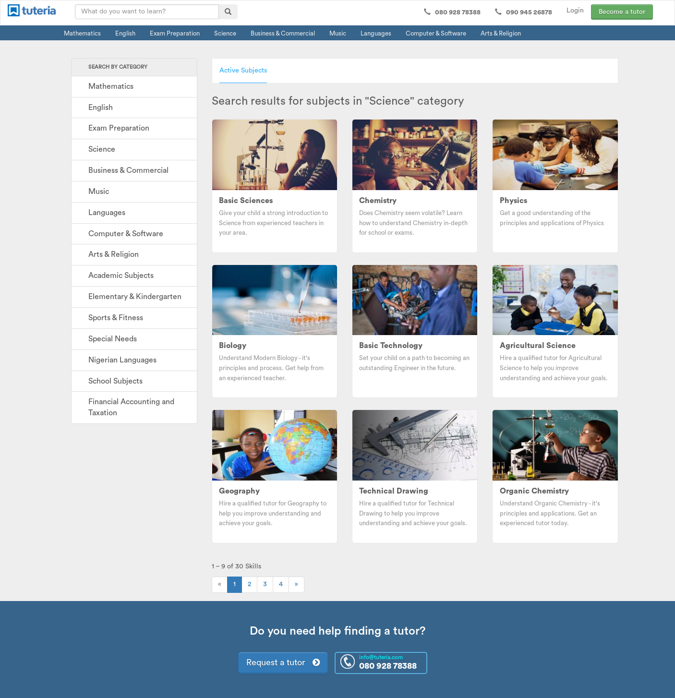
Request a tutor (283, 662)
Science (225, 33)
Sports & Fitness (115, 318)
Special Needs (112, 339)
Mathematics (82, 33)
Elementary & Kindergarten (134, 297)
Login (575, 10)
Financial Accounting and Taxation (131, 407)
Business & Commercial (283, 33)
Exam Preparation (175, 33)
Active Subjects (243, 70)
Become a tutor (622, 12)
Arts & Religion (501, 33)
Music (337, 33)
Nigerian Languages (122, 360)
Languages (376, 33)
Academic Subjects (121, 275)
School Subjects (115, 381)
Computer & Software (436, 33)
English (125, 33)
